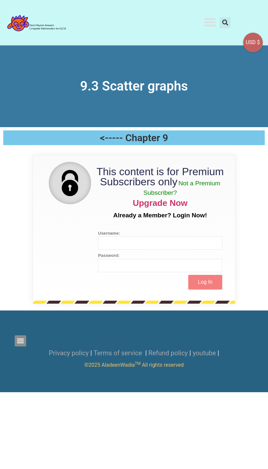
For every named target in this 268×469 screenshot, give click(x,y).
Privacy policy (69, 353)
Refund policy (168, 353)
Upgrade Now (160, 203)
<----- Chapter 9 (134, 137)
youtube (204, 353)
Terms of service (118, 353)
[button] (210, 22)
